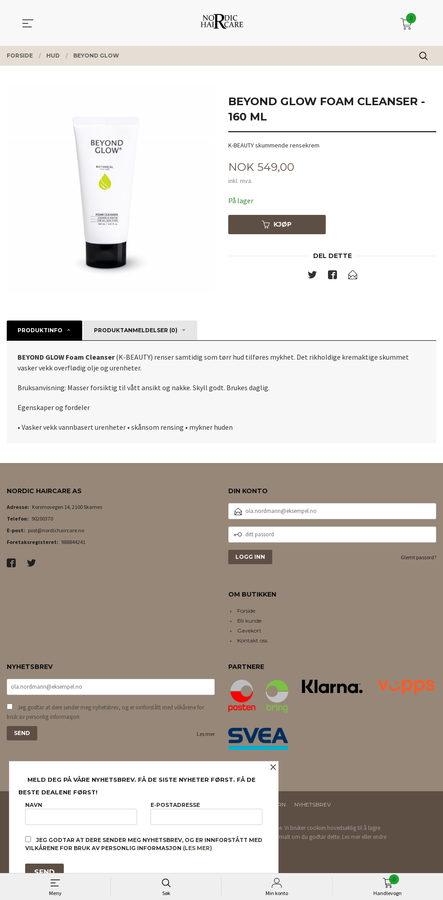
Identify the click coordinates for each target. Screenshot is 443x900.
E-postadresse (206, 813)
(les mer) (197, 848)
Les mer (206, 734)
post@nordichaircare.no (56, 530)
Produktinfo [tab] (40, 330)
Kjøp (277, 224)
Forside (246, 610)
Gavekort (249, 630)
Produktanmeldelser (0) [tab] (135, 330)
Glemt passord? (418, 557)
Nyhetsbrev (312, 804)
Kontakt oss (252, 640)
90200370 (42, 518)
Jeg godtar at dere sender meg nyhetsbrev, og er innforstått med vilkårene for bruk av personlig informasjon (105, 712)
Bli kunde (249, 620)
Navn (81, 813)
